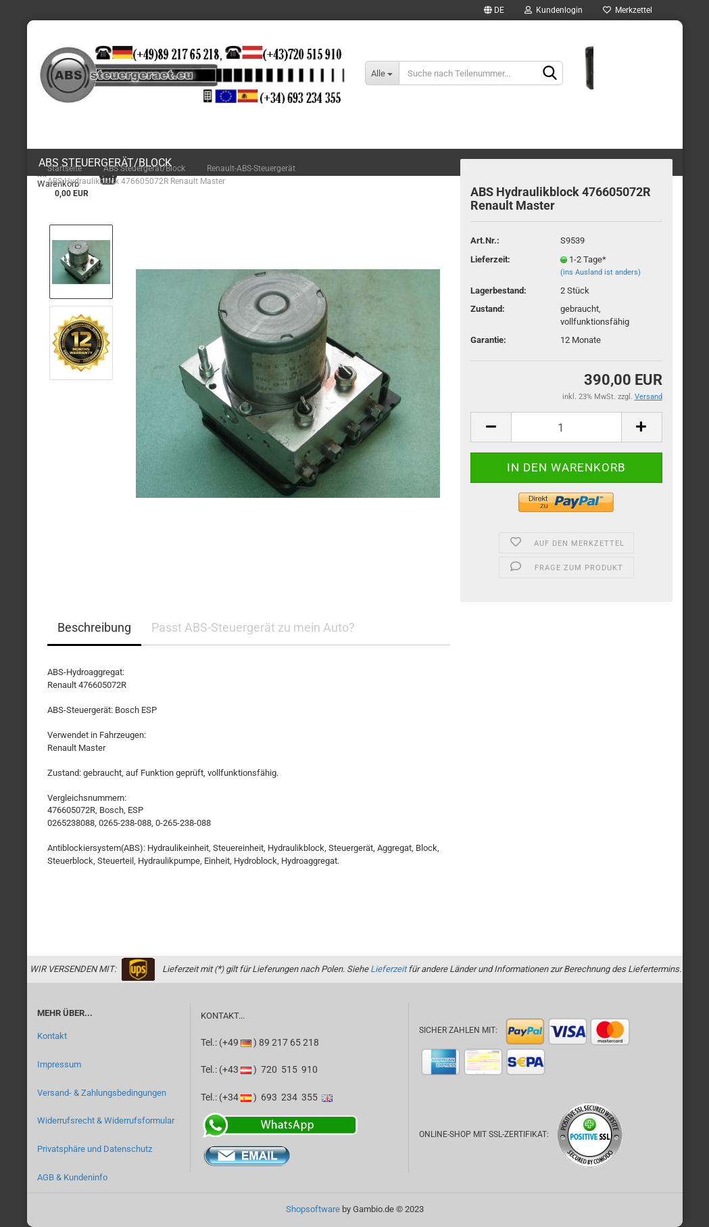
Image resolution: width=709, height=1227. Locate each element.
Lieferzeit (388, 969)
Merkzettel (627, 10)
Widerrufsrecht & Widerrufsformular (105, 1120)
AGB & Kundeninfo (72, 1177)
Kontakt (52, 1036)
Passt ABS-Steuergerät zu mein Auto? (253, 627)
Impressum (59, 1064)
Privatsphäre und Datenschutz (94, 1149)
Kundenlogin (553, 10)
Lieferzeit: (490, 259)
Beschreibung (94, 627)
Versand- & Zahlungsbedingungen (101, 1093)
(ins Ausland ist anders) (600, 272)
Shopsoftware (313, 1209)
